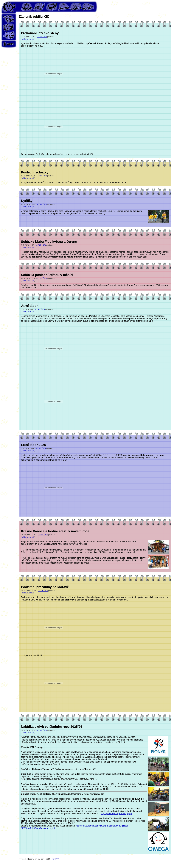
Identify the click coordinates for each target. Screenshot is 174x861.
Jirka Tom (42, 36)
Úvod (27, 7)
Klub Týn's (9, 35)
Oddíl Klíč (9, 27)
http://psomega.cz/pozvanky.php (116, 813)
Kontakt (88, 7)
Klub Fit (9, 19)
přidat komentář (28, 39)
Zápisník (64, 7)
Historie (76, 7)
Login (9, 44)
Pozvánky (39, 7)
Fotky (51, 7)
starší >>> (55, 859)
